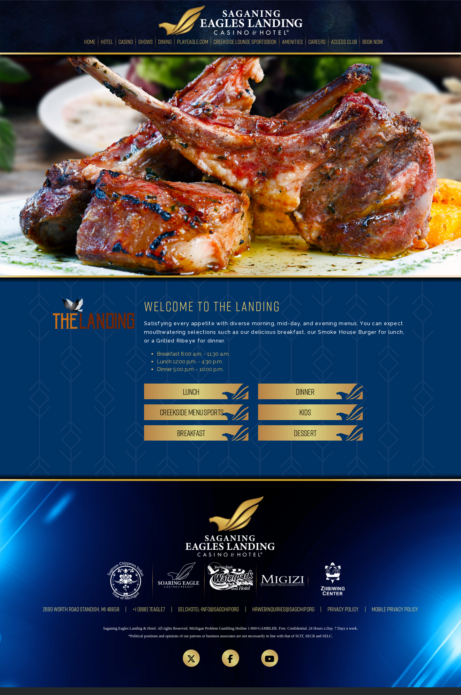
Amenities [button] (292, 41)
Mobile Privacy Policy (395, 609)
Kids (305, 412)
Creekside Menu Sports (191, 412)
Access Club (344, 41)
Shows (145, 41)
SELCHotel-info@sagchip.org (208, 609)
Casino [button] (125, 41)
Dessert (305, 432)
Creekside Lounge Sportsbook (245, 41)
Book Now (372, 41)
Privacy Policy (343, 609)
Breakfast (191, 432)
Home (91, 41)
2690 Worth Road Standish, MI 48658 (81, 609)
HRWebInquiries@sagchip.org (283, 609)
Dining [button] (165, 41)
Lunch (191, 391)
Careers (317, 41)
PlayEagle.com (192, 41)
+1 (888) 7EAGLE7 (149, 609)
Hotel (107, 41)
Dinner (305, 391)
